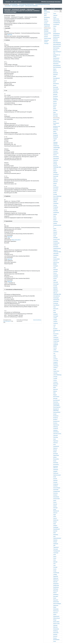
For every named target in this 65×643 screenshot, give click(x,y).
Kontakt (19, 1)
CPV (12, 1)
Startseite (8, 1)
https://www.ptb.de (16, 239)
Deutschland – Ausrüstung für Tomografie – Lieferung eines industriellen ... (22, 5)
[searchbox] (56, 11)
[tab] (48, 9)
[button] (48, 8)
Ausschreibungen (14, 4)
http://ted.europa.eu (7, 321)
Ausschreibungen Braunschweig (42, 4)
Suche (15, 1)
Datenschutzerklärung (37, 319)
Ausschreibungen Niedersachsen (26, 4)
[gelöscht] (10, 34)
